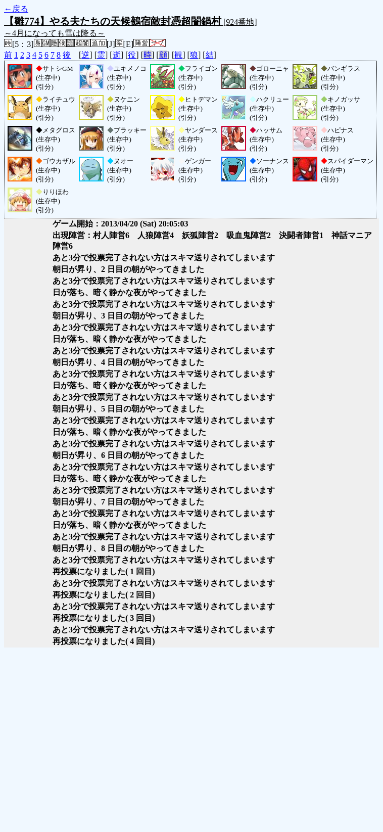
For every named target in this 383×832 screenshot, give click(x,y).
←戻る (16, 9)
